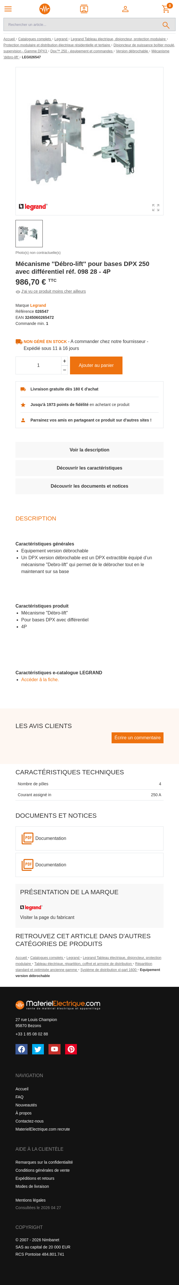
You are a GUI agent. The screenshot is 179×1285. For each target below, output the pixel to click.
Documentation (50, 838)
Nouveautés (26, 1105)
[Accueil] (9, 39)
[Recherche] (80, 24)
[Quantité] (38, 365)
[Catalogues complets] (35, 39)
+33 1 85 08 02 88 (31, 1034)
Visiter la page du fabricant (47, 917)
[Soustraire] (64, 369)
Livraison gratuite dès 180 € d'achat (64, 389)
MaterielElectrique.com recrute (42, 1129)
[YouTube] (54, 1049)
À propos (23, 1113)
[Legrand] (61, 39)
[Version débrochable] (132, 51)
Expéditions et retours (34, 1178)
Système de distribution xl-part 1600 (108, 970)
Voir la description (89, 449)
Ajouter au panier (96, 365)
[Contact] (84, 9)
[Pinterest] (71, 1049)
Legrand (73, 958)
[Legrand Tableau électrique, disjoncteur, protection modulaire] (119, 39)
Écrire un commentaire (137, 737)
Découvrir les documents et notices (89, 486)
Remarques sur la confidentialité (44, 1162)
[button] (126, 9)
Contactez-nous (29, 1121)
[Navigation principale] (8, 9)
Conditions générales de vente (42, 1170)
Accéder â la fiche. (40, 679)
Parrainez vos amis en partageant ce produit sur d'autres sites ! (90, 420)
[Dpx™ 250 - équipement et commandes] (82, 51)
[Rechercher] (166, 24)
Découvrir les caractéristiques (89, 468)
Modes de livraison (32, 1186)
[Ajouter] (64, 361)
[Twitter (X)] (38, 1049)
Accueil (21, 958)
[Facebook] (21, 1049)
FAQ (19, 1097)
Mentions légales (30, 1200)
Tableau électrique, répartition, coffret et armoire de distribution (83, 964)
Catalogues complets (47, 958)
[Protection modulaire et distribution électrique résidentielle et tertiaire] (57, 45)
